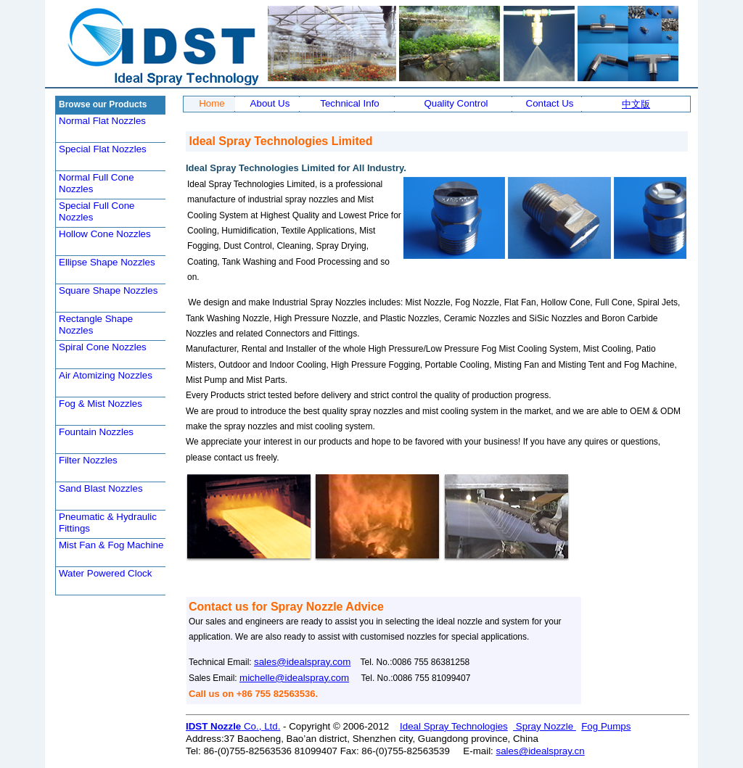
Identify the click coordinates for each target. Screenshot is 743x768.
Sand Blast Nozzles (101, 488)
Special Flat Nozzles (103, 149)
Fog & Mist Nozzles (100, 403)
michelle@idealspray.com (294, 677)
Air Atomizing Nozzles (105, 375)
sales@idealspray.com (302, 661)
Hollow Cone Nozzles (105, 233)
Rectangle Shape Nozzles (96, 324)
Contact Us (550, 103)
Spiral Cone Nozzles (103, 347)
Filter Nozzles (88, 460)
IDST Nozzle (213, 726)
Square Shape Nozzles (108, 290)
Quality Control (456, 103)
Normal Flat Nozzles (102, 120)
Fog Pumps (606, 726)
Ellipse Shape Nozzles (107, 262)
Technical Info (349, 103)
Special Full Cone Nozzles (96, 211)
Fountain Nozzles (96, 431)
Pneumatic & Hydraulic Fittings (108, 522)
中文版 (636, 104)
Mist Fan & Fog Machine (111, 545)
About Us (270, 103)
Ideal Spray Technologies (454, 726)
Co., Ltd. (260, 726)
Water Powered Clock (105, 573)
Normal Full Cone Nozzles (96, 183)
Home (212, 103)
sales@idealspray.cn (540, 751)
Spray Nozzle (544, 726)
